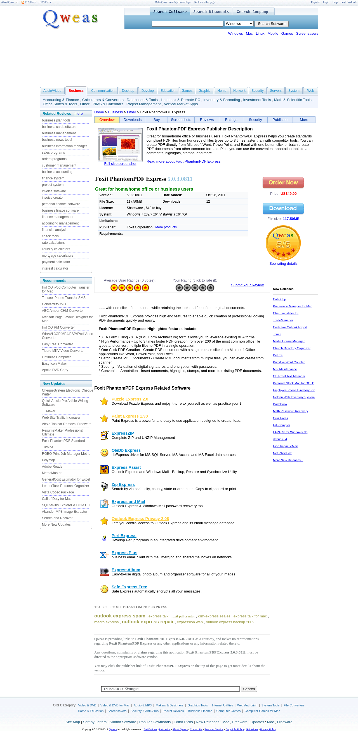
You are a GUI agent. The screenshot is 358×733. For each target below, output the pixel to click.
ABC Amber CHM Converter (63, 311)
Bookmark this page (204, 2)
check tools (50, 236)
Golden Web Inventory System (294, 397)
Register (315, 2)
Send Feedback (349, 2)
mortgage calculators (57, 255)
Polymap (48, 460)
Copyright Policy (235, 729)
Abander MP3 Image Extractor (64, 512)
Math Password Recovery (290, 411)
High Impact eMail (285, 446)
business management (59, 133)
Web (310, 91)
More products (166, 227)
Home (222, 91)
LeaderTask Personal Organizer (65, 486)
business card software (59, 127)
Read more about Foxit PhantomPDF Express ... (186, 161)
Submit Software (123, 722)
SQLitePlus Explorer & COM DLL (66, 505)
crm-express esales (214, 616)
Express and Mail (128, 501)
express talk (158, 616)
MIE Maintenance (285, 369)
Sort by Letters (95, 722)
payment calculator (56, 262)
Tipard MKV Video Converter (63, 351)
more (78, 113)
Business (115, 112)
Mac (249, 33)
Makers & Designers (169, 705)
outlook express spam (119, 616)
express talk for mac (250, 616)
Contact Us (196, 729)
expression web (190, 622)
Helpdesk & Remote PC (180, 100)
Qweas (113, 729)
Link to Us (164, 729)
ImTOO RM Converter (58, 327)
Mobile (273, 33)
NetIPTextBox (282, 453)
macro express (106, 622)
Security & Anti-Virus (145, 711)
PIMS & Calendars (108, 104)
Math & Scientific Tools (293, 100)
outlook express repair (148, 621)
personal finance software (61, 204)
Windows (235, 33)
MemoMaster (52, 473)
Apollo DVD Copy (55, 370)
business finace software (60, 210)
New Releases (207, 722)
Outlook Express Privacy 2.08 (140, 518)
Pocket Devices (173, 711)
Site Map (73, 722)
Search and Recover (57, 518)
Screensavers (307, 33)
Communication (102, 91)
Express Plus (124, 553)
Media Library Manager (289, 341)
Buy (157, 120)
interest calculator (55, 268)
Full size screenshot (120, 163)
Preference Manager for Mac (292, 306)
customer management (59, 165)
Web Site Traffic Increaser (61, 418)
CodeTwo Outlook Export (290, 327)
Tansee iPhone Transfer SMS (64, 298)
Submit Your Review (247, 285)
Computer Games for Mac (262, 711)
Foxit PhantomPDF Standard (63, 441)
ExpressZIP (123, 433)
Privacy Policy (268, 729)
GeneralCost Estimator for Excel (66, 479)
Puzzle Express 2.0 (130, 399)
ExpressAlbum (126, 570)
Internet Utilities (222, 705)
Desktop (128, 91)
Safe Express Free (129, 587)
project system (52, 185)
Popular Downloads (155, 722)
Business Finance (200, 711)
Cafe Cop (279, 299)
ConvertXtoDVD (54, 304)
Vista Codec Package (58, 492)
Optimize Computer (56, 357)
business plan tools (56, 120)
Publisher (280, 120)
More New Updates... (58, 524)
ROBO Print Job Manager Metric (66, 454)
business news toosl (57, 140)
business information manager (64, 146)
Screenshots (181, 120)
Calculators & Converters (103, 100)
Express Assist (126, 467)
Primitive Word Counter (289, 362)
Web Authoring (247, 705)
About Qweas (9, 2)
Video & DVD (87, 705)
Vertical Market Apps (181, 104)
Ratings (231, 120)
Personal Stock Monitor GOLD (293, 383)
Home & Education (91, 711)
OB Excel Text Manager (289, 376)
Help (335, 2)
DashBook (280, 404)
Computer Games (228, 711)
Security (257, 91)
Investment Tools (257, 100)
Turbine (47, 447)
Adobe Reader (52, 467)
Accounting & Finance (61, 100)
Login (326, 2)
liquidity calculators (56, 249)
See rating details (283, 263)
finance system (53, 178)
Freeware (240, 722)
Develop (148, 91)
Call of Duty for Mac (56, 499)
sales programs (53, 152)
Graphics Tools (197, 705)
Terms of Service (213, 729)
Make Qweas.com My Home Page (172, 2)
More (304, 120)
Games (287, 33)
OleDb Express (126, 450)
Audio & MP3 (143, 705)
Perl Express (124, 535)
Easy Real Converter (57, 344)
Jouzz (277, 334)
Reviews (207, 120)
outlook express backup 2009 (230, 622)
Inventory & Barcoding (221, 100)
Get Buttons (150, 729)
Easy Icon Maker (54, 364)
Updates (257, 722)
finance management (57, 217)
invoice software (54, 191)
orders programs (54, 159)
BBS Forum (46, 2)
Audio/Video (52, 91)
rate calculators (53, 243)
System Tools (271, 705)
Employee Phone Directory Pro (294, 390)
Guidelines (252, 729)
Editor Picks (183, 722)
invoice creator (53, 198)
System (294, 91)
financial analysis (54, 230)
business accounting (57, 172)
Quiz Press (280, 418)
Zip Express (123, 484)
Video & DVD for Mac (114, 705)
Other (85, 104)
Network (239, 91)
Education (168, 91)
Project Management (143, 104)
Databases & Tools (142, 100)
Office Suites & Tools (60, 104)
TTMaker (48, 411)
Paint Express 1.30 (130, 416)
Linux (260, 33)
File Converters (294, 705)
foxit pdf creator (183, 616)
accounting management (60, 223)
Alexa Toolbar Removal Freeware (66, 424)
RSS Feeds (29, 2)
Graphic (204, 91)
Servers (275, 91)
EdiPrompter (281, 425)
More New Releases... (288, 460)
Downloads (133, 120)
